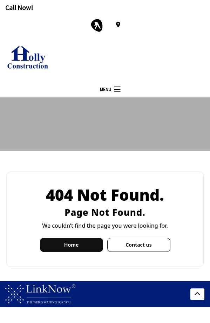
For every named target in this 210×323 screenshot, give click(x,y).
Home (71, 244)
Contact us (138, 244)
